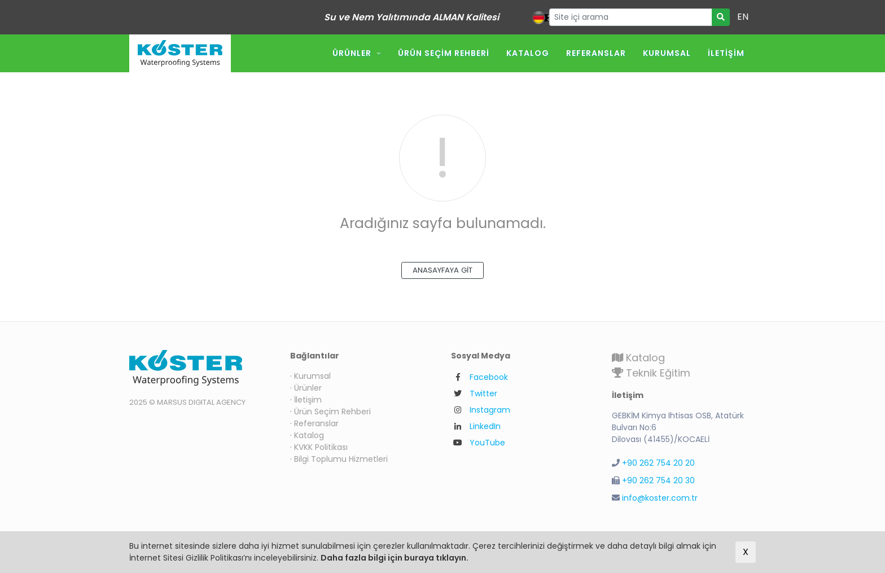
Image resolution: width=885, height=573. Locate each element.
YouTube (487, 442)
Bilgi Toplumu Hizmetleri (341, 459)
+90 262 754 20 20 (658, 463)
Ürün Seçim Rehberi (443, 53)
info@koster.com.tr (660, 498)
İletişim (726, 53)
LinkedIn (485, 426)
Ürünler (351, 53)
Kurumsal (667, 53)
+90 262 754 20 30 (658, 480)
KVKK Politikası (321, 447)
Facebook (489, 377)
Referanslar (596, 53)
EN (742, 16)
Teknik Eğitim (651, 373)
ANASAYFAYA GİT (442, 270)
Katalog (527, 53)
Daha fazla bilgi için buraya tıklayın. (394, 557)
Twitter (483, 393)
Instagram (490, 409)
